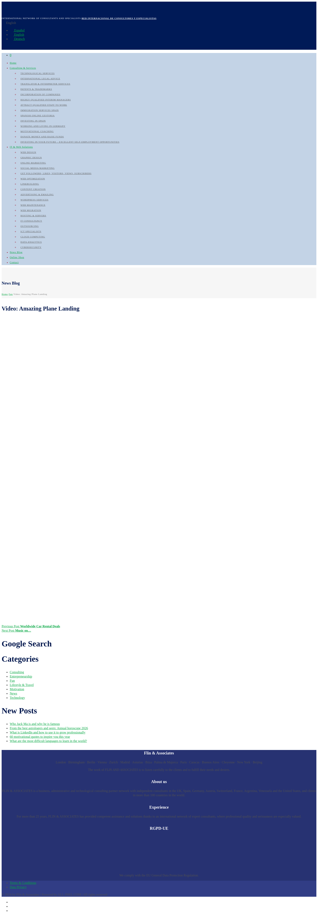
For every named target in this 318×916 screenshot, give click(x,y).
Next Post (16, 630)
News (13, 693)
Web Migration (30, 210)
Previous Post (31, 626)
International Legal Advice (40, 78)
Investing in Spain (33, 121)
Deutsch (17, 39)
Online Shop (17, 257)
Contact (14, 262)
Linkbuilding (29, 184)
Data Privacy (18, 887)
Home (13, 62)
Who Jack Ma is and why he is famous (35, 724)
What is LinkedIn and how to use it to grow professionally (47, 732)
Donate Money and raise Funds (42, 136)
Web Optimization (32, 178)
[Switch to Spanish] (11, 902)
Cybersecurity (30, 247)
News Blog (16, 252)
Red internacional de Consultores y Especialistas (119, 18)
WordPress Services (34, 200)
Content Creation (33, 189)
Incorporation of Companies (40, 94)
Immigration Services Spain (39, 110)
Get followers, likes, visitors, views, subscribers (55, 173)
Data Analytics (31, 242)
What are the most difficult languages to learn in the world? (48, 741)
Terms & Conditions (23, 883)
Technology (17, 697)
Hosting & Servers (33, 215)
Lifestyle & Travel (22, 685)
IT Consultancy (31, 221)
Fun (11, 294)
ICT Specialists (30, 231)
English (17, 34)
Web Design (28, 152)
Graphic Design (31, 157)
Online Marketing (33, 163)
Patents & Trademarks (36, 89)
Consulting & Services (23, 68)
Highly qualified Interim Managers (45, 99)
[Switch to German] (11, 910)
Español (17, 30)
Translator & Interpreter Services (45, 84)
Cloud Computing (32, 236)
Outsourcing (29, 226)
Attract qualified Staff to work (43, 105)
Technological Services (37, 73)
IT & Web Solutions (21, 147)
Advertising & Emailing (37, 194)
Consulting (17, 672)
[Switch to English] (11, 906)
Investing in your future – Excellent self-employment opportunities (69, 142)
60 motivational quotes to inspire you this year (40, 736)
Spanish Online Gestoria (37, 115)
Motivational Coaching (37, 131)
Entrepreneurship (21, 676)
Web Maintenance (32, 205)
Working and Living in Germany (42, 126)
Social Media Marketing (37, 168)
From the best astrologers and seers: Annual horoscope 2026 (49, 728)
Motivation (17, 689)
